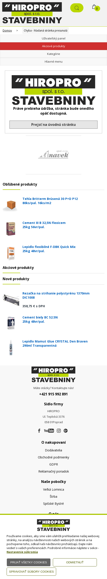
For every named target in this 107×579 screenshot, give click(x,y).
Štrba (53, 496)
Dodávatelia (53, 450)
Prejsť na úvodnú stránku (53, 124)
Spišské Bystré (53, 503)
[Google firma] (66, 431)
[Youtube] (49, 431)
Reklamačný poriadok (53, 471)
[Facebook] (39, 431)
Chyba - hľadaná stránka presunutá (45, 30)
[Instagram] (59, 431)
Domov (7, 30)
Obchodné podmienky (53, 457)
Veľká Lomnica (53, 489)
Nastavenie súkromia (22, 552)
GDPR (53, 464)
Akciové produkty (53, 46)
